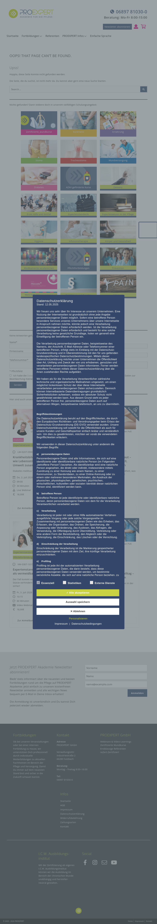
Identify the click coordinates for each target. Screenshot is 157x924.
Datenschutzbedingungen (87, 623)
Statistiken (72, 582)
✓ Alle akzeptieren (77, 592)
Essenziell (45, 582)
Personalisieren (78, 618)
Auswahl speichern (78, 602)
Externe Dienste (102, 582)
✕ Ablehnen (77, 611)
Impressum (61, 623)
